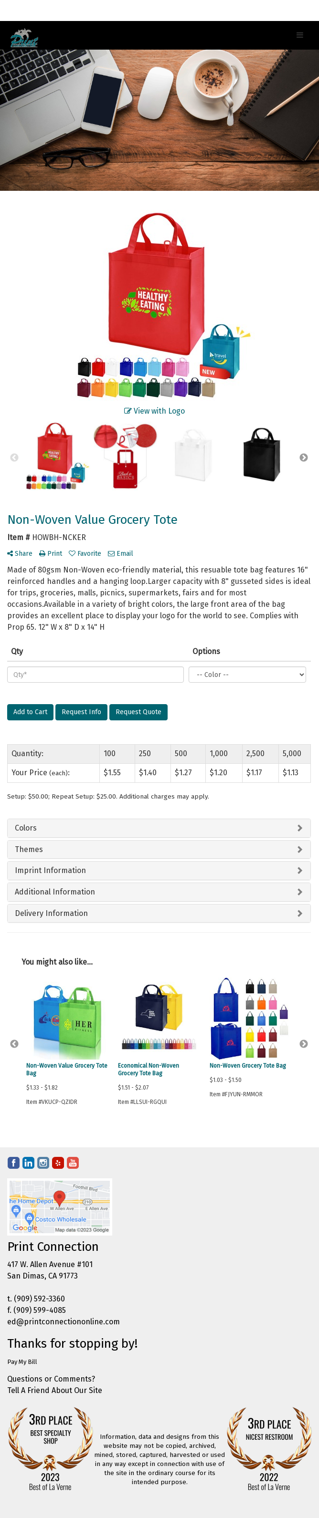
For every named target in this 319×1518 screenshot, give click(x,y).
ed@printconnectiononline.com (63, 1321)
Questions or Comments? (51, 1378)
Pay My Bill (22, 1361)
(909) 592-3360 (39, 1298)
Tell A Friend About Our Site (54, 1390)
